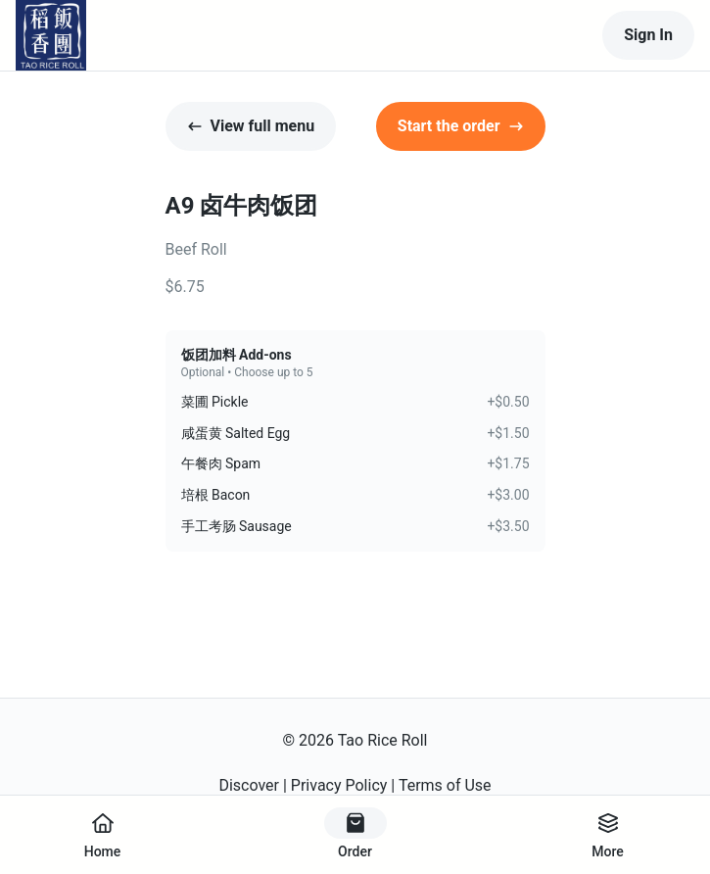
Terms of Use (445, 785)
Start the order (461, 126)
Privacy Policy (339, 785)
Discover (248, 785)
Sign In (648, 34)
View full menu (251, 126)
